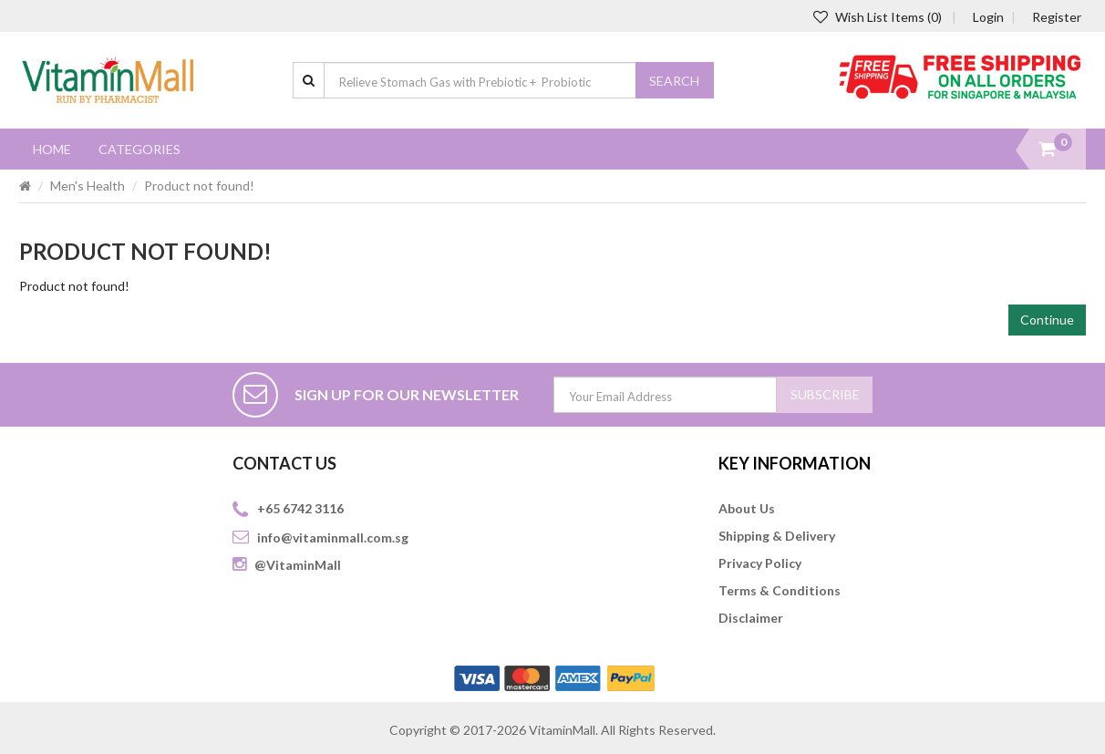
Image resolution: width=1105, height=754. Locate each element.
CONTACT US (284, 463)
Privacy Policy (759, 563)
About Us (746, 508)
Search (674, 80)
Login (988, 17)
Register (1056, 17)
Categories (139, 149)
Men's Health (87, 185)
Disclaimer (750, 617)
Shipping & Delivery (776, 535)
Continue (1047, 319)
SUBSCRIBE (825, 394)
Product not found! (199, 185)
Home (52, 149)
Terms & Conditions (779, 590)
